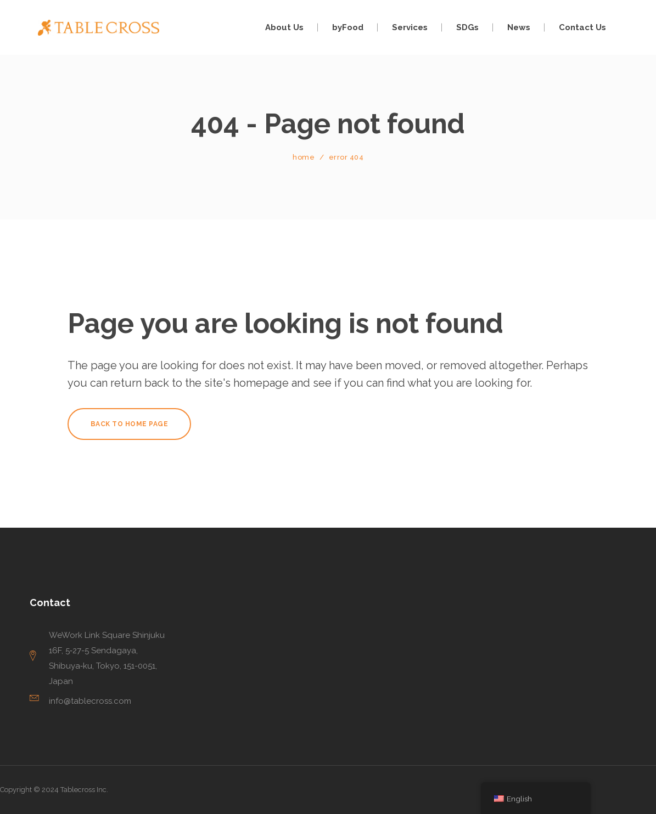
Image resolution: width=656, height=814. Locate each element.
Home (304, 157)
